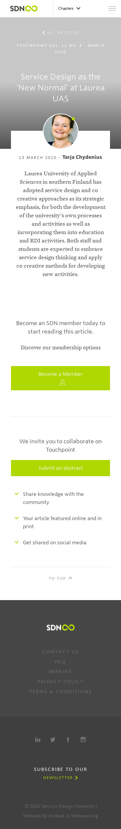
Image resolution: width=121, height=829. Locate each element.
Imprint (60, 671)
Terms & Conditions (60, 691)
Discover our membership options (61, 348)
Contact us (60, 651)
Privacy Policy (60, 681)
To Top (57, 578)
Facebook (68, 739)
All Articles (63, 32)
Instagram (83, 739)
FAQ (60, 661)
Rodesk (57, 815)
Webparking (84, 815)
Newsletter (58, 777)
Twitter (52, 739)
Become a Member (60, 378)
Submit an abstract (60, 468)
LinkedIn (37, 739)
